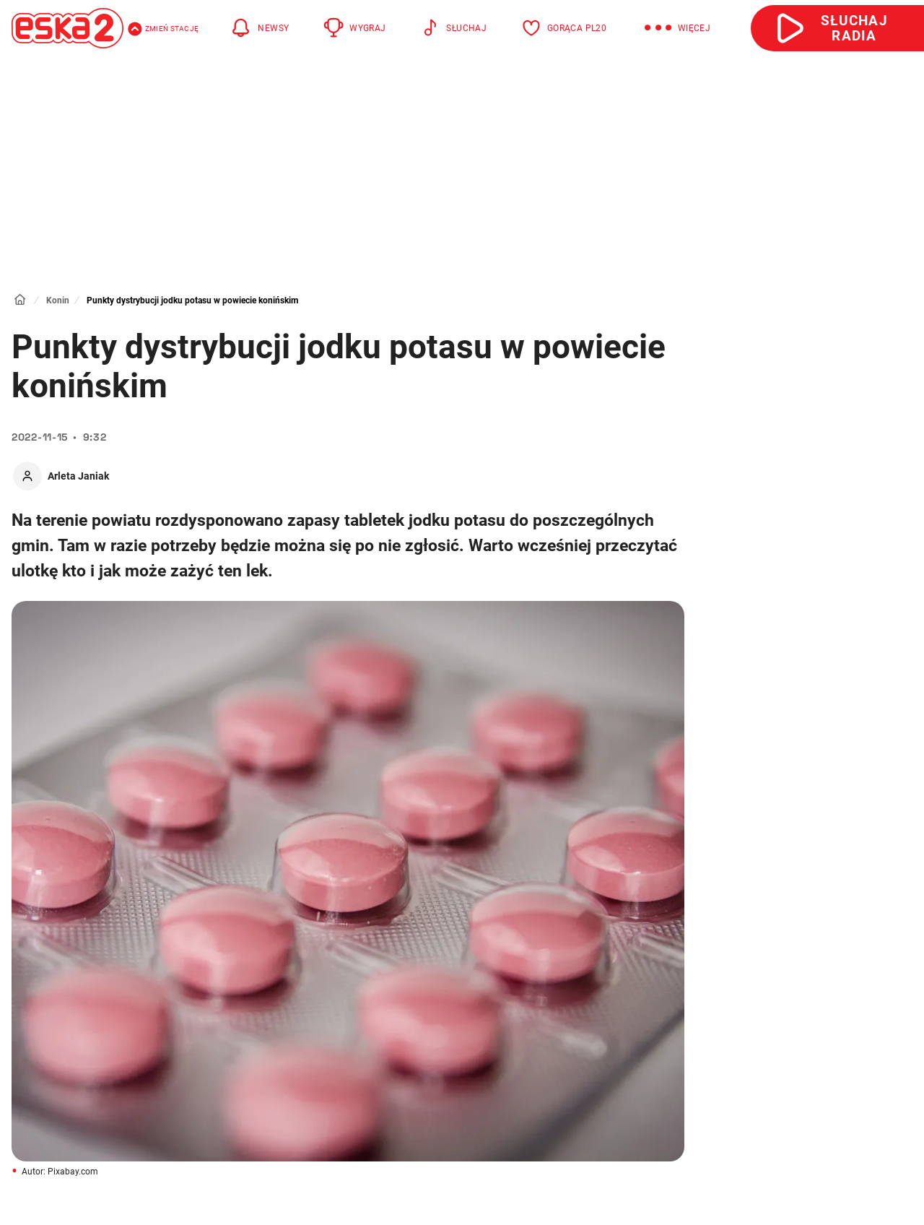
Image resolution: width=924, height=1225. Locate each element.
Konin (57, 300)
